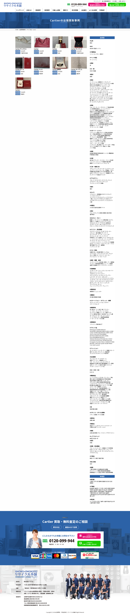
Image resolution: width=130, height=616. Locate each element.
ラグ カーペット (94, 362)
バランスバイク (101, 253)
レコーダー (93, 277)
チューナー (106, 286)
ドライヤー (109, 119)
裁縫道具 (92, 363)
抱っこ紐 (96, 252)
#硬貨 (91, 430)
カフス (104, 180)
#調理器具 (93, 322)
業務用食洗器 (106, 382)
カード (22, 69)
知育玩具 (108, 223)
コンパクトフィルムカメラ (97, 197)
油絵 (93, 420)
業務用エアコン (94, 393)
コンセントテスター (95, 402)
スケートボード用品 (95, 135)
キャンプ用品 (103, 138)
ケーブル (107, 385)
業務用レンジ (106, 388)
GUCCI (91, 334)
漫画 (96, 409)
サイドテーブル (108, 89)
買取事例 (38, 10)
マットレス (93, 94)
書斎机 (100, 82)
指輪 (102, 183)
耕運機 (95, 297)
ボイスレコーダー (94, 236)
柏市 (106, 494)
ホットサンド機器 (94, 312)
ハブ (103, 237)
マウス (112, 244)
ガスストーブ (104, 107)
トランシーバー (106, 240)
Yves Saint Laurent (95, 345)
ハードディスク (106, 242)
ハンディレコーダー (95, 247)
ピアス (99, 183)
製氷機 (101, 388)
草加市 (109, 501)
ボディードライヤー (102, 265)
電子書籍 (98, 233)
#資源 (91, 63)
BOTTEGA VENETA (94, 336)
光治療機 (99, 469)
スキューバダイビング (96, 142)
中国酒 (104, 162)
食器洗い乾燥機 (100, 115)
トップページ (20, 10)
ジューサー (102, 312)
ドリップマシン (105, 118)
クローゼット (93, 97)
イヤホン (98, 244)
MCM (91, 330)
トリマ (95, 175)
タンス (109, 83)
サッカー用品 (101, 146)
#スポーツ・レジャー (96, 130)
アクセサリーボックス (95, 182)
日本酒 (111, 160)
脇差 (95, 71)
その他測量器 (98, 379)
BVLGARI (101, 336)
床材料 (91, 48)
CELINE (106, 343)
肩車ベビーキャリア (99, 255)
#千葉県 (92, 486)
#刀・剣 (92, 69)
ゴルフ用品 (102, 140)
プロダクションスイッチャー (97, 274)
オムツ (91, 255)
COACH (110, 339)
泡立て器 (100, 309)
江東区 (91, 481)
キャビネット (93, 86)
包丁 (101, 324)
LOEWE (111, 331)
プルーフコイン (102, 433)
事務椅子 (92, 291)
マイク (96, 281)
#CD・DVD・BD (94, 370)
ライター (92, 366)
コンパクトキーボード (96, 284)
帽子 (108, 352)
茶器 (97, 324)
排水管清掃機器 (101, 390)
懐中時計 (92, 214)
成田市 (95, 491)
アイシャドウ (104, 426)
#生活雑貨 (93, 357)
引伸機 (97, 380)
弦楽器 (91, 153)
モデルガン (93, 223)
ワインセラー (107, 115)
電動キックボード (94, 138)
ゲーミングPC (108, 239)
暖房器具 (106, 113)
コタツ (102, 89)
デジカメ (110, 197)
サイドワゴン (109, 97)
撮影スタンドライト (95, 397)
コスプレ (111, 220)
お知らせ (29, 10)
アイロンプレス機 (105, 402)
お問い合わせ (122, 1)
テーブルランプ (106, 82)
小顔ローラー (106, 262)
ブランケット (100, 352)
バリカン (110, 265)
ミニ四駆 (103, 220)
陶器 (100, 458)
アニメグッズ (102, 221)
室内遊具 (101, 252)
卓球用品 (110, 132)
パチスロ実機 (100, 414)
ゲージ (91, 60)
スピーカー (105, 277)
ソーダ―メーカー (94, 318)
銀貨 (96, 433)
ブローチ (92, 180)
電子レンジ (105, 110)
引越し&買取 (56, 10)
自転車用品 (110, 138)
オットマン (93, 83)
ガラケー (106, 302)
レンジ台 (102, 88)
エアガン (92, 224)
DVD (91, 372)
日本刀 (91, 71)
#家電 (91, 105)
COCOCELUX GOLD (95, 340)
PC (112, 239)
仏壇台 (110, 99)
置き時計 (109, 213)
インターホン (105, 380)
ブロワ (101, 172)
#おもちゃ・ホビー (95, 218)
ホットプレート (100, 311)
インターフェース (98, 270)
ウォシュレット (101, 119)
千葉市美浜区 (108, 491)
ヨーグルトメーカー (95, 315)
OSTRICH (96, 333)
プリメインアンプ (94, 278)
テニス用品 (104, 134)
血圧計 (100, 472)
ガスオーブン (102, 377)
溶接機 (101, 382)
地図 (91, 409)
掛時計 (101, 213)
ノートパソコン (94, 239)
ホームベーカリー (105, 315)
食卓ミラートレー (94, 360)
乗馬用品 (98, 134)
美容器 (99, 263)
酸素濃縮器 (107, 471)
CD (93, 372)
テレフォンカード (94, 359)
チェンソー (103, 173)
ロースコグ (109, 96)
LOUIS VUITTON (97, 334)
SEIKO (107, 331)
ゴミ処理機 (93, 109)
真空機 (109, 379)
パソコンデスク (105, 100)
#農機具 (92, 295)
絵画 (91, 420)
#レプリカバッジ (94, 436)
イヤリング (105, 182)
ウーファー (99, 277)
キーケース (104, 350)
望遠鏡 (102, 135)
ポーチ (91, 350)
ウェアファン (101, 383)
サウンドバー (102, 281)
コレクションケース (107, 93)
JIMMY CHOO (109, 333)
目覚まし (98, 109)
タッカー (112, 173)
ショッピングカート (104, 362)
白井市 (102, 494)
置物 (100, 207)
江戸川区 (96, 481)
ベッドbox (106, 252)
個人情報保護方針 (106, 1)
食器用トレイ (103, 360)
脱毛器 (101, 262)
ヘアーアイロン (94, 121)
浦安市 (78, 74)
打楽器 (96, 155)
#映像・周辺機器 (94, 446)
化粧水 (91, 427)
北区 (59, 53)
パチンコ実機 (93, 414)
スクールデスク (94, 96)
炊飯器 (99, 112)
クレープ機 (109, 377)
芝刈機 (91, 297)
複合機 (102, 116)
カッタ (91, 175)
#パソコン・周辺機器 (96, 229)
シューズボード (102, 96)
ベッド (105, 83)
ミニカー (97, 224)
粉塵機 (107, 396)
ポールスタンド (94, 102)
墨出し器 (109, 172)
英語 (91, 76)
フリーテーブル (100, 94)
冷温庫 (101, 127)
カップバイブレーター (96, 394)
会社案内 (83, 10)
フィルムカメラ (108, 200)
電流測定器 (102, 400)
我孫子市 (101, 490)
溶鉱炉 (100, 393)
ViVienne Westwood (95, 339)
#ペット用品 (93, 57)
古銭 (91, 433)
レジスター (104, 386)
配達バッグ (105, 399)
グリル (91, 314)
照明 (95, 116)
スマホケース (102, 359)
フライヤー (106, 309)
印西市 (109, 488)
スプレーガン (93, 386)
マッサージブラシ (94, 262)
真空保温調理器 (105, 317)
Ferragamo (93, 342)
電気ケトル (108, 312)
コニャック (99, 162)
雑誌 (93, 409)
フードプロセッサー (95, 317)
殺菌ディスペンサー (95, 403)
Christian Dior (104, 339)
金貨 (93, 433)
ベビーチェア (109, 253)
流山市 (105, 490)
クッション (96, 91)
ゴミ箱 (106, 94)
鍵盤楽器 (111, 153)
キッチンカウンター (95, 89)
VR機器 (104, 448)
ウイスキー (103, 160)
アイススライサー (94, 400)
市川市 (113, 494)
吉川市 (113, 501)
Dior (101, 340)
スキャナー (93, 233)
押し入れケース (94, 99)
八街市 (105, 488)
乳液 (95, 427)
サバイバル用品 (94, 146)
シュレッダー (106, 234)
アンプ (101, 278)
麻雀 (107, 220)
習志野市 (96, 490)
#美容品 (92, 424)
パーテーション (94, 82)
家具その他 (93, 85)
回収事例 (47, 10)
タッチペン (93, 240)
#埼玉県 (92, 499)
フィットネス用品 (94, 140)
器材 (102, 153)
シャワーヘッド (99, 366)
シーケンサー (99, 272)
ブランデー (96, 160)
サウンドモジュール (95, 275)
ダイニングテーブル (105, 85)
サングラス (23, 49)
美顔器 (112, 262)
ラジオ (102, 231)
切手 (91, 464)
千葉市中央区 (24, 53)
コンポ (91, 280)
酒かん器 (92, 379)
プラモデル (103, 223)
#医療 (91, 467)
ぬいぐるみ (103, 224)
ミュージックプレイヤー (96, 286)
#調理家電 (93, 307)
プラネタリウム (94, 453)
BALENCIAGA (102, 333)
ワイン (107, 160)
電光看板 (104, 394)
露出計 (99, 175)
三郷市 (91, 503)
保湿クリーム (93, 426)
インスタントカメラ (95, 196)
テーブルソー (105, 391)
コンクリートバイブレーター (97, 170)
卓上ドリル (101, 385)
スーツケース (95, 365)
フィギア (108, 221)
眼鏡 (108, 350)
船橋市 (107, 493)
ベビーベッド (103, 257)
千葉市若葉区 (100, 491)
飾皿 (91, 458)
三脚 (91, 202)
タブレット (93, 302)
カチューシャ (97, 350)
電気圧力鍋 (96, 314)
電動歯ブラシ (107, 363)
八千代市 (101, 488)
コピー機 (99, 391)
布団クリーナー (94, 124)
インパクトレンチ (109, 169)
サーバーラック (103, 236)
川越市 (41, 53)
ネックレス (79, 49)
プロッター (98, 245)
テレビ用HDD (93, 119)
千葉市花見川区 (94, 493)
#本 (91, 407)
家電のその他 (93, 112)
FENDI (112, 342)
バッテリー (99, 242)
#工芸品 (92, 456)
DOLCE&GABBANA (95, 337)
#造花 (91, 440)
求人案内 (114, 1)
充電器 (107, 170)
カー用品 (108, 146)
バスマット (109, 365)
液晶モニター (93, 391)
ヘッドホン (93, 242)
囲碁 (91, 220)
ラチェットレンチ (94, 169)
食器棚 (97, 85)
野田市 (113, 488)
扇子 (91, 352)
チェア (101, 83)
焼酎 (110, 162)
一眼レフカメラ (94, 199)
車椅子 (101, 54)
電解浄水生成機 (108, 124)
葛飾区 (100, 481)
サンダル (94, 352)
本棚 (112, 83)
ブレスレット (93, 183)
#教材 (91, 74)
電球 (104, 365)
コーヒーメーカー (94, 127)
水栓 (101, 380)
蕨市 (95, 503)
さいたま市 (93, 501)
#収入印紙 (93, 462)
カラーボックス (104, 91)
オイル (99, 426)
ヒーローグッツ (96, 220)
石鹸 (102, 363)
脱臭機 (91, 125)
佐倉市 (109, 494)
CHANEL (106, 336)
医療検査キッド (94, 472)
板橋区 (91, 483)
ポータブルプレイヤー (108, 451)
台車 (109, 399)
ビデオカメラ (101, 199)
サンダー (103, 175)
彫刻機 (91, 385)
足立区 (108, 481)
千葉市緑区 (110, 490)
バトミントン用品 (94, 132)
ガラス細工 (95, 458)
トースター (93, 311)
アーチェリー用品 (94, 137)
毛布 (91, 365)
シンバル (106, 153)
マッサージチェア (109, 112)
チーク (110, 426)
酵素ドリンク (93, 163)
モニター (111, 237)
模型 (97, 221)
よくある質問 (93, 10)
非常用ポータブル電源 (96, 237)
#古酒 (91, 158)
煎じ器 (91, 309)
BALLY (103, 342)
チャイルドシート (94, 257)
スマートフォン (100, 302)
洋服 (106, 352)
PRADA (110, 343)
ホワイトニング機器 (95, 471)
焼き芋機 (104, 379)
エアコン (92, 110)
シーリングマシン (94, 377)
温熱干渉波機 (93, 265)
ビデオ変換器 (109, 448)
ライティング (97, 100)
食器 (112, 363)
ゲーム (94, 221)
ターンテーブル (98, 280)
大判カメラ (108, 199)
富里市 (91, 491)
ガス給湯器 (102, 396)
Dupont (95, 330)
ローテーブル (100, 86)
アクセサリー (93, 194)
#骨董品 (92, 205)
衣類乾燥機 (96, 113)
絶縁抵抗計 (108, 400)
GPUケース (93, 244)
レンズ (106, 197)
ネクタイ (98, 353)
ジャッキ (101, 169)
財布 (107, 353)
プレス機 (108, 390)
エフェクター (110, 280)
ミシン (91, 113)
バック (41, 69)
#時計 (91, 211)
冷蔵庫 (96, 110)
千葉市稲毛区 (93, 494)
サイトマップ (97, 1)
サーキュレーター (108, 122)
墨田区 (104, 481)
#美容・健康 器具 (95, 260)
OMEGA (104, 331)
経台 (91, 43)
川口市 (97, 501)
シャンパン (93, 162)
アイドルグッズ (110, 226)
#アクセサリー (94, 178)
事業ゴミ (65, 10)
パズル (96, 226)
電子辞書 (92, 245)
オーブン (96, 309)
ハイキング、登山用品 (95, 145)
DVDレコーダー (94, 449)
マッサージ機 (93, 263)
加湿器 (98, 116)
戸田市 (98, 503)
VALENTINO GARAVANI (96, 331)
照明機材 (99, 194)
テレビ (101, 113)
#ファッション (94, 348)
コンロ (106, 125)
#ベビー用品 (93, 250)
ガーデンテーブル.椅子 (96, 93)
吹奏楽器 (92, 155)
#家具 (91, 80)
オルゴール (93, 272)
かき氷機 (101, 318)
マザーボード (104, 233)
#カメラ (92, 192)
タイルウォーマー (94, 122)
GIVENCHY (108, 342)
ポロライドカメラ (106, 194)
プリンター (101, 239)
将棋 (91, 221)
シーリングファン (105, 109)
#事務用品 (93, 289)
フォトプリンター (105, 244)
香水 (91, 189)
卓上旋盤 (96, 385)
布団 (100, 363)
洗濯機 (100, 110)
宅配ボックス (97, 48)
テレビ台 (97, 88)
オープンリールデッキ (103, 283)
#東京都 (92, 479)
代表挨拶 (101, 10)
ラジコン (108, 224)
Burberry (102, 337)
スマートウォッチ (94, 304)
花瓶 (91, 442)
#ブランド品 (93, 327)
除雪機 (99, 297)
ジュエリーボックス (103, 99)
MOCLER (109, 340)
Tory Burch (99, 342)
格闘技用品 (107, 135)
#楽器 (91, 151)
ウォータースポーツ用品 (108, 145)
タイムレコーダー (94, 388)
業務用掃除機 (93, 390)
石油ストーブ (101, 121)
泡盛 (107, 162)
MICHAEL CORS (94, 343)
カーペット (96, 125)
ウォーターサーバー (95, 107)
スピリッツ (100, 163)
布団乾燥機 (101, 124)
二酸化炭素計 (93, 469)
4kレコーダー (98, 451)
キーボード (99, 240)
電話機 (99, 118)
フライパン (93, 324)
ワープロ (106, 237)
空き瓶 (91, 160)
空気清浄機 (93, 115)
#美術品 (92, 418)
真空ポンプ (104, 397)
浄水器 (102, 112)
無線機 (112, 242)
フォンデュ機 (109, 314)
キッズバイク (102, 226)
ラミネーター (107, 231)
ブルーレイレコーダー (96, 448)
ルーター (100, 234)
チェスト (92, 88)
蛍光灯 (101, 365)
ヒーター (102, 125)
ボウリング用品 (103, 132)
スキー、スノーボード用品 (97, 143)
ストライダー (93, 253)
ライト (103, 207)
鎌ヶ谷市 (92, 496)
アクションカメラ (99, 200)
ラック (91, 91)
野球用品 (109, 134)
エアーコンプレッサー (95, 399)
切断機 (107, 173)
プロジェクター (102, 449)
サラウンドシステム (108, 278)
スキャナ (92, 451)
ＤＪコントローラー (108, 270)
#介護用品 (93, 52)
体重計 (91, 252)
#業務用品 (93, 375)
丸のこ (91, 173)
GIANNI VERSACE (101, 330)
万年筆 (96, 363)
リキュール (106, 163)
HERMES (104, 334)
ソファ (97, 83)
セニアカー (96, 54)
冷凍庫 (107, 121)
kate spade (101, 343)
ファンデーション (101, 427)
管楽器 (95, 153)
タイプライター (94, 234)
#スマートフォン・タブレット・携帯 (100, 300)
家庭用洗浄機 (93, 118)
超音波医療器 (109, 472)
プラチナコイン (110, 433)
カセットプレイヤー (106, 275)
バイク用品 (93, 148)
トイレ (91, 54)
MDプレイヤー (93, 283)
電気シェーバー (105, 263)
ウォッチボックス (94, 213)
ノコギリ (111, 170)
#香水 (91, 187)
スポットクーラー (94, 396)
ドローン (92, 226)
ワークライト (104, 403)
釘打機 (105, 172)
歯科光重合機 (105, 393)
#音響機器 (93, 268)
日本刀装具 (94, 207)
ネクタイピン (98, 180)
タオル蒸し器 (109, 383)
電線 (111, 385)
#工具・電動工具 (94, 166)
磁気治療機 (105, 469)
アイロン (111, 116)
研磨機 (91, 172)
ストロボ (92, 200)
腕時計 (59, 69)
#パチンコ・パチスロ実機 (97, 412)
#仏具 (91, 41)
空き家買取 (75, 10)
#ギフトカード (94, 438)
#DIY (91, 46)
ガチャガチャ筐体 (94, 382)
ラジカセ (104, 280)
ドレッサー (107, 86)
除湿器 (101, 122)
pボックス (101, 102)
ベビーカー (107, 255)
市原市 (41, 74)
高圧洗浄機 (96, 172)
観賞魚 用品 (102, 137)
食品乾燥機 (111, 107)
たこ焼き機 (103, 314)
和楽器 (99, 153)
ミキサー (92, 281)
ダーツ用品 (93, 134)
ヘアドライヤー (94, 383)
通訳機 (102, 245)
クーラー (106, 116)
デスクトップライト (95, 231)
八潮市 (101, 501)
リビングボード (101, 97)
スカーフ (112, 350)
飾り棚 (91, 100)
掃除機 (110, 113)
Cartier (17, 49)
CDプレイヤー (109, 281)
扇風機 (91, 116)
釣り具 (103, 142)
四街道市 (92, 488)
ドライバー (96, 173)
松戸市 (99, 494)
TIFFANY (105, 340)
